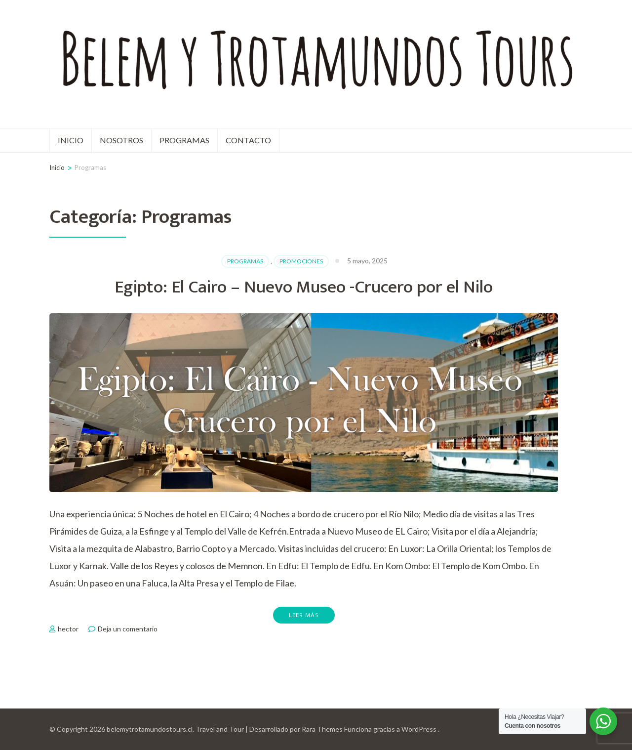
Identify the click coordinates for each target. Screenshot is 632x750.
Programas (184, 140)
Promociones (301, 261)
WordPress (418, 729)
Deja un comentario (128, 629)
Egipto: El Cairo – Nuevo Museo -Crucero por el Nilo (304, 287)
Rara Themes (322, 729)
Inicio (70, 140)
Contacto (248, 140)
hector (68, 629)
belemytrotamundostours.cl (150, 729)
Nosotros (121, 140)
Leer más (304, 615)
